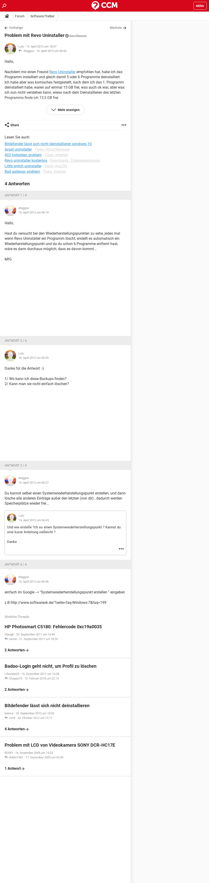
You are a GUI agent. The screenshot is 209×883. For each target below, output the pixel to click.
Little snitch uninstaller (23, 166)
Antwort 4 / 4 (16, 564)
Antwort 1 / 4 (16, 195)
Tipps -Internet (56, 155)
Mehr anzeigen (68, 110)
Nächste (116, 28)
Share (14, 125)
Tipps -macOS (55, 166)
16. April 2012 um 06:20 (33, 357)
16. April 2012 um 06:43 (34, 520)
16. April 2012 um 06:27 (33, 482)
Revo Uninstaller (62, 72)
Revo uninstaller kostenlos (26, 160)
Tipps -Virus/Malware (52, 149)
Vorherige (16, 28)
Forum (19, 16)
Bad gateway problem (22, 171)
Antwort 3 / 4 (16, 465)
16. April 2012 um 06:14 (33, 212)
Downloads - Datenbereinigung (75, 160)
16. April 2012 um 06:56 (51, 51)
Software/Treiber (42, 16)
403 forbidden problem (23, 155)
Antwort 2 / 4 (16, 340)
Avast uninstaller (18, 149)
